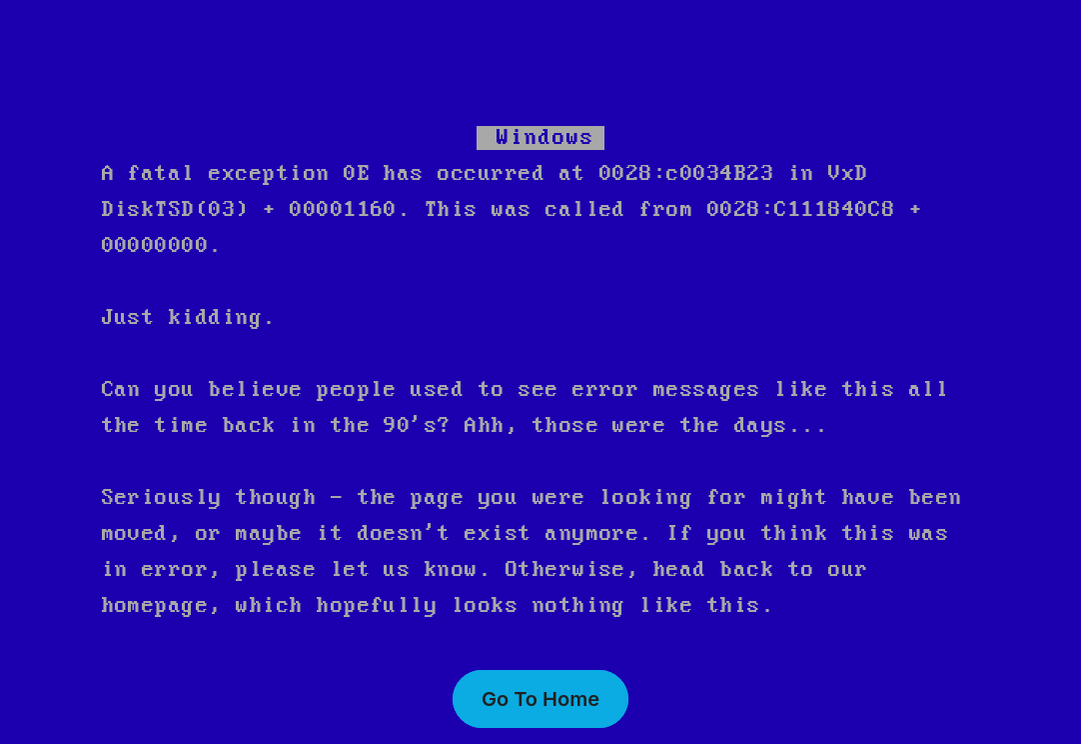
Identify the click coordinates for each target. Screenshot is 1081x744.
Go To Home (540, 699)
